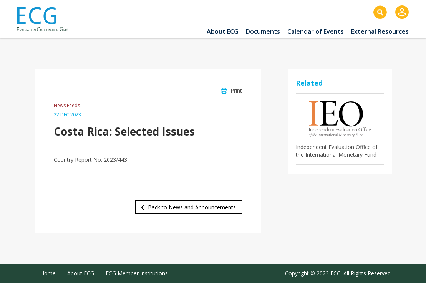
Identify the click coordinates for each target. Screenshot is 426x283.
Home (48, 273)
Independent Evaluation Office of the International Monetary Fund (337, 150)
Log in (402, 12)
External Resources (380, 31)
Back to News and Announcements (192, 207)
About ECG (223, 31)
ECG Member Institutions (137, 273)
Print (236, 90)
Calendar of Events (315, 31)
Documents (263, 31)
